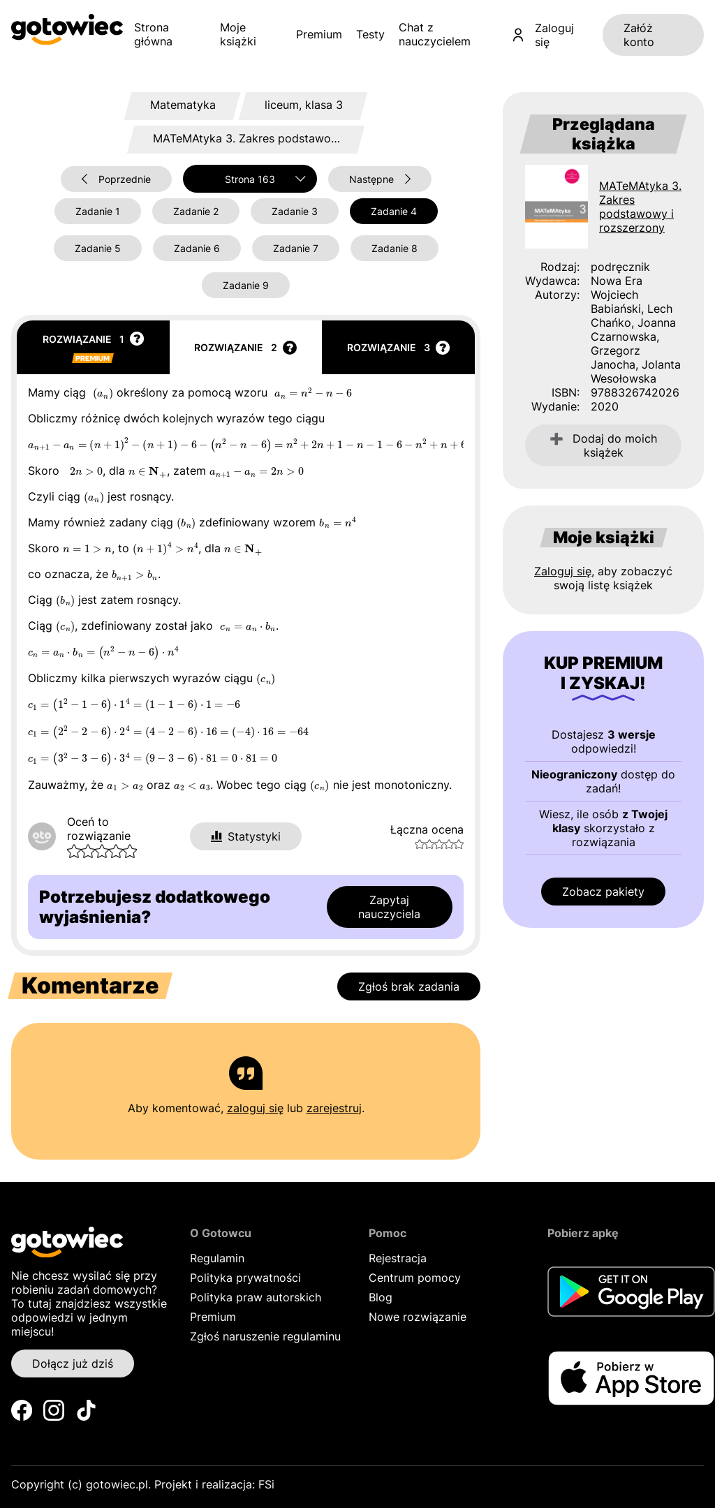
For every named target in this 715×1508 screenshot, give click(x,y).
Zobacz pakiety (603, 892)
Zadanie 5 (98, 248)
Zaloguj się (543, 35)
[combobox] (250, 179)
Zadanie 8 (394, 248)
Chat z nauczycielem (435, 34)
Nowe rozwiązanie (417, 1317)
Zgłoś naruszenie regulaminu (265, 1336)
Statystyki (246, 836)
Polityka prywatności (245, 1278)
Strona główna (153, 34)
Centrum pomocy (415, 1278)
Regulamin (217, 1258)
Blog (380, 1297)
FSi (266, 1484)
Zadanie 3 (295, 211)
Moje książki (238, 34)
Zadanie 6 (197, 248)
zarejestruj (334, 1108)
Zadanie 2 (196, 211)
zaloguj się (255, 1108)
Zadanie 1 (97, 211)
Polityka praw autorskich (255, 1297)
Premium (319, 34)
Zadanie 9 (246, 285)
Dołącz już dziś (72, 1363)
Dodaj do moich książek (603, 445)
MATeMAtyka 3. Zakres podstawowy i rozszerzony (640, 207)
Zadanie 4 (394, 211)
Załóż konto (639, 35)
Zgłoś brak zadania (408, 986)
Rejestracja (398, 1258)
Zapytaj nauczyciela (389, 907)
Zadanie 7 (295, 248)
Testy (370, 34)
